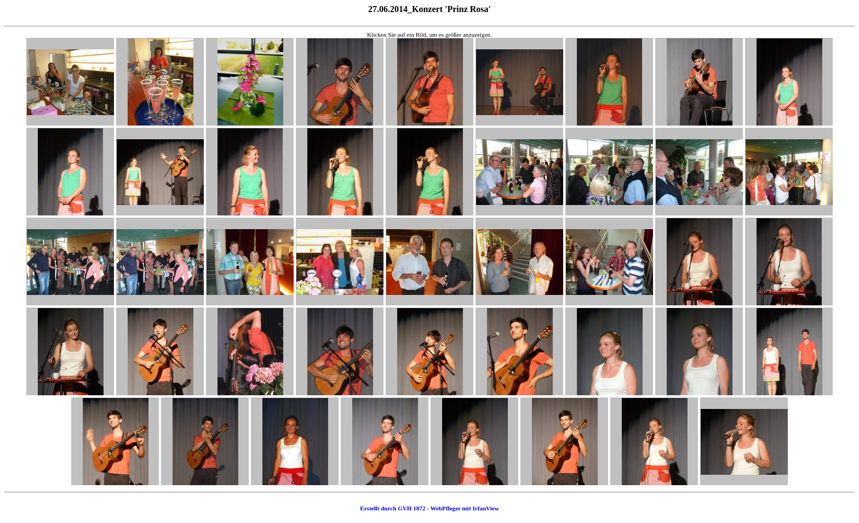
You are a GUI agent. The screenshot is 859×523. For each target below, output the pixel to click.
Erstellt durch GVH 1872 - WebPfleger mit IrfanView (429, 508)
